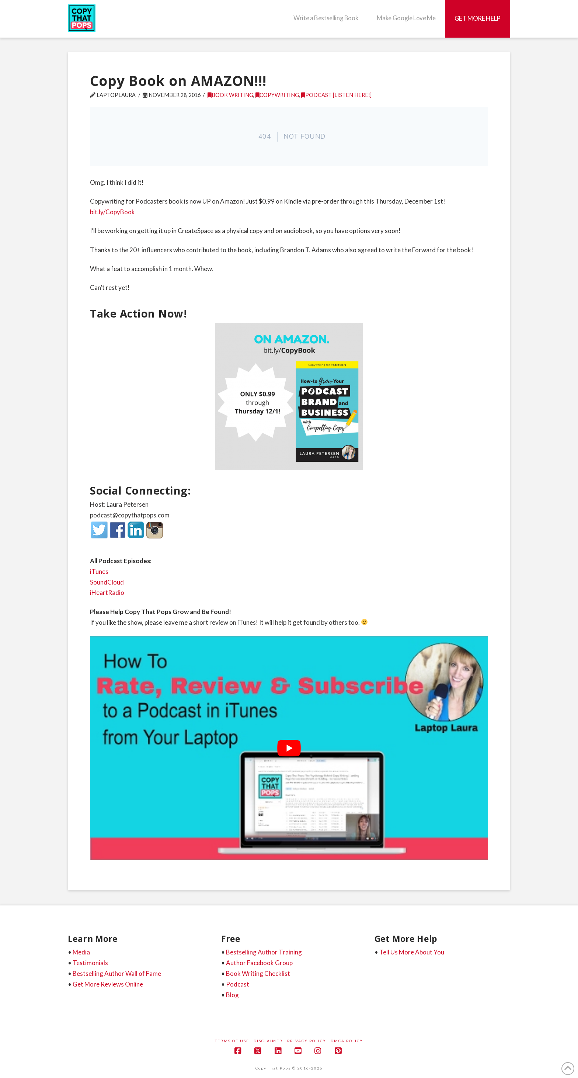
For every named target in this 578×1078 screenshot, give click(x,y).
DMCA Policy (347, 1041)
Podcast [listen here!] (336, 95)
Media (81, 952)
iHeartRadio (107, 592)
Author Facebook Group (259, 963)
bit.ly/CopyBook (112, 212)
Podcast (237, 984)
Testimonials (90, 963)
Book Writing (230, 95)
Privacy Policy (306, 1041)
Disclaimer (268, 1041)
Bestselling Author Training (264, 952)
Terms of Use (232, 1041)
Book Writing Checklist (258, 973)
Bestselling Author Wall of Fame (117, 973)
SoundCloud (107, 582)
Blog (232, 995)
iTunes (99, 571)
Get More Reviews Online (108, 984)
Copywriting (277, 95)
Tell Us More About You (411, 952)
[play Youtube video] (289, 748)
